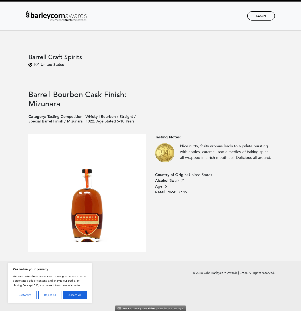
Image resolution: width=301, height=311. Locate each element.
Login (261, 16)
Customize (25, 295)
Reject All (50, 295)
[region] (50, 283)
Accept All (75, 295)
